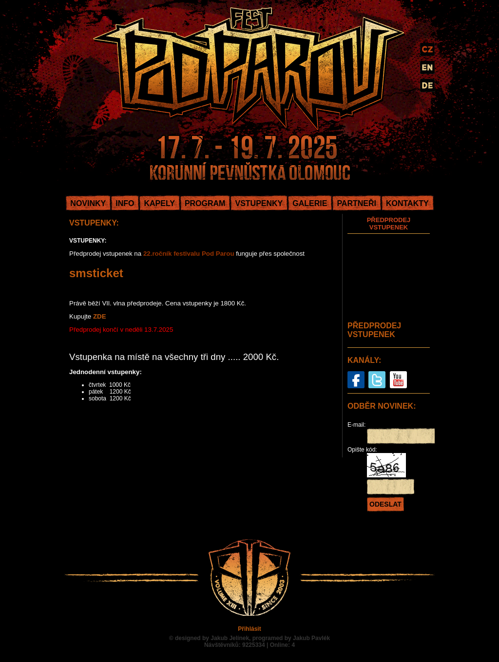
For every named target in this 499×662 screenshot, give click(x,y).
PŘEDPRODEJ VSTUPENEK (389, 223)
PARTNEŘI (356, 203)
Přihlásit (249, 628)
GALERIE (309, 203)
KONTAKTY (407, 203)
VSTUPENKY (259, 203)
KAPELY (159, 203)
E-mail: (356, 424)
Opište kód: (362, 449)
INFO (124, 203)
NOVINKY (88, 203)
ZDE (99, 316)
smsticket (96, 273)
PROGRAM (205, 203)
